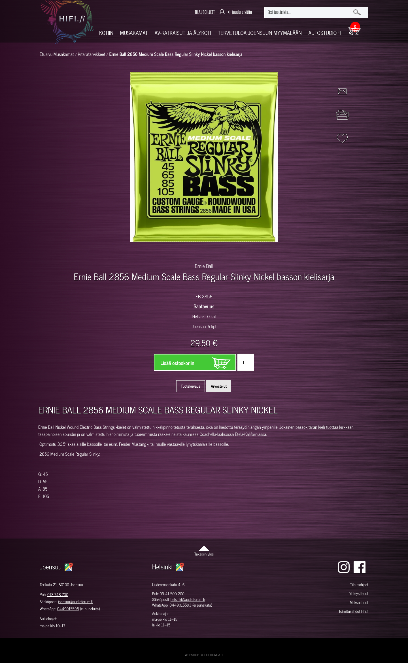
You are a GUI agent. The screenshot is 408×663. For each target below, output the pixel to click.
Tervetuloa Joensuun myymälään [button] (260, 32)
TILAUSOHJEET (204, 12)
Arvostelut (219, 386)
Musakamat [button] (134, 32)
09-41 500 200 (172, 593)
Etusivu (46, 54)
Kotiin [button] (106, 32)
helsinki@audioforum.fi (188, 599)
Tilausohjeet (359, 584)
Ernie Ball (204, 265)
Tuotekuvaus (190, 386)
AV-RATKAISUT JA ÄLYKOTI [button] (183, 32)
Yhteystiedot (358, 593)
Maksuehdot (359, 602)
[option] (138, 252)
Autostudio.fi (324, 32)
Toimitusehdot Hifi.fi (353, 611)
